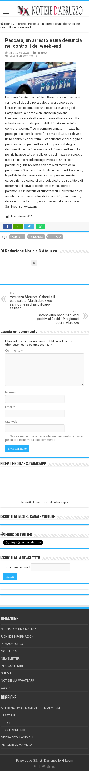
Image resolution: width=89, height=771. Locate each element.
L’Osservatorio (13, 730)
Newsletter (10, 658)
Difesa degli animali (17, 737)
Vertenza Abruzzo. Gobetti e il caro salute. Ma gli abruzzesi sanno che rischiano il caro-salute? (34, 301)
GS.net (37, 760)
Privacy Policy (12, 644)
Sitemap (7, 673)
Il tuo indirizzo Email (16, 567)
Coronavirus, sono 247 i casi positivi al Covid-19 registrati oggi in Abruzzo (54, 317)
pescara (55, 237)
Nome (10, 392)
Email (10, 407)
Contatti (7, 688)
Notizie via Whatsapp (17, 680)
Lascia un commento (23, 55)
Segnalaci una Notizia (19, 629)
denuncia (36, 237)
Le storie (8, 715)
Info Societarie (12, 666)
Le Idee (6, 722)
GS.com (67, 760)
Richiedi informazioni (17, 636)
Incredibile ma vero (16, 744)
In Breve (20, 24)
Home (6, 24)
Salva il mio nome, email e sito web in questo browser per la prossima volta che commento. (44, 438)
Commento (14, 350)
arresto (17, 237)
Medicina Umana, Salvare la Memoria (30, 708)
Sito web (11, 421)
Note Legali (10, 651)
